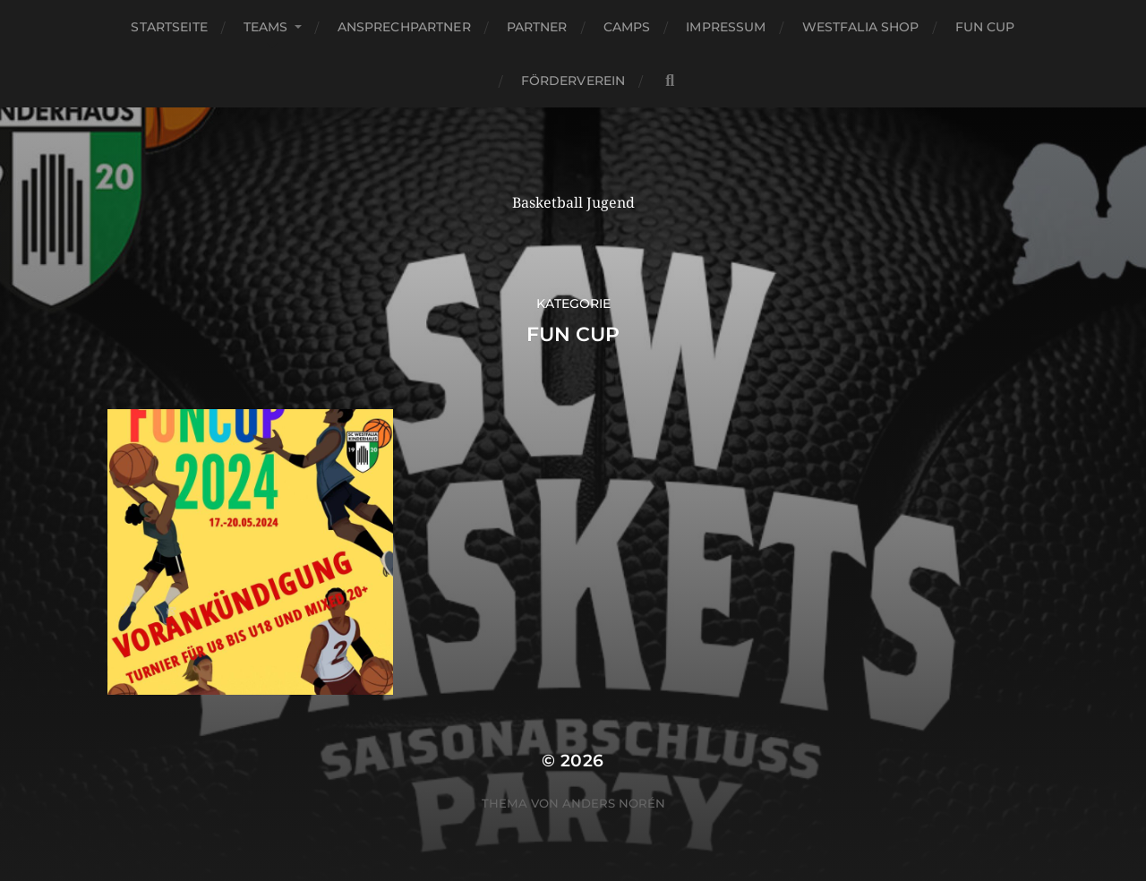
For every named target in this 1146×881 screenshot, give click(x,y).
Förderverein (573, 81)
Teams (266, 27)
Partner (537, 27)
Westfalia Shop (860, 27)
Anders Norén (613, 803)
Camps (627, 27)
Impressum (725, 27)
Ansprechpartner (404, 27)
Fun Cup (985, 27)
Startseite (169, 27)
